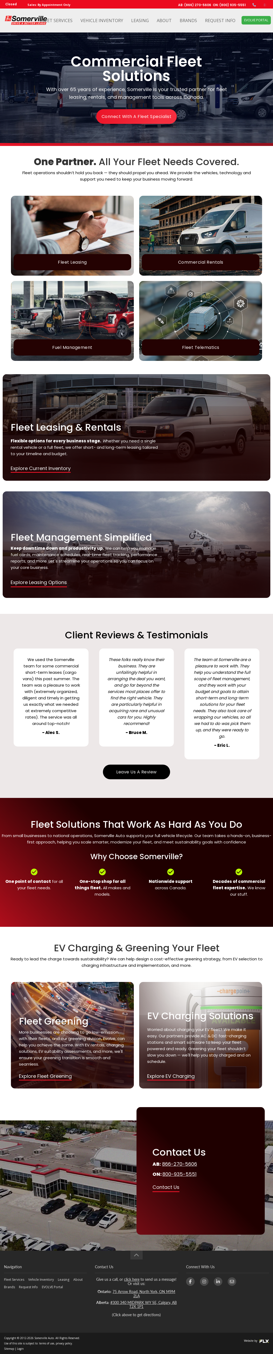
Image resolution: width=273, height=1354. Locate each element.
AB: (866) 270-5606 (194, 5)
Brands (188, 20)
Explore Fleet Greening (45, 1076)
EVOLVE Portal (256, 20)
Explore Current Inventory (41, 468)
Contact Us (165, 1187)
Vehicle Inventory (102, 20)
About (164, 20)
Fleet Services (56, 20)
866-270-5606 (179, 1164)
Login (20, 1349)
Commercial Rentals (200, 262)
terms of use (46, 1343)
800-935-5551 (179, 1174)
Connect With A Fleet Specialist (137, 116)
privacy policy (64, 1343)
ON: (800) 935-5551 (229, 5)
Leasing (140, 20)
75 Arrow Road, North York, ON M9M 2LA (144, 1293)
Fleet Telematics (200, 347)
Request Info (220, 20)
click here (131, 1279)
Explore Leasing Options (39, 582)
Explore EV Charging (171, 1076)
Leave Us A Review (136, 772)
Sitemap (9, 1349)
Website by (256, 1341)
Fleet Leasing (72, 262)
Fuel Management (72, 347)
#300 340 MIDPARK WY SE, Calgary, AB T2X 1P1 (143, 1304)
